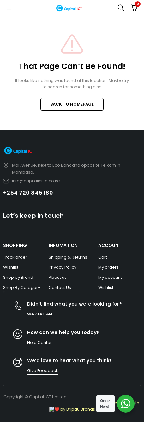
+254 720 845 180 (28, 193)
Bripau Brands (78, 409)
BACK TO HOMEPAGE (72, 104)
